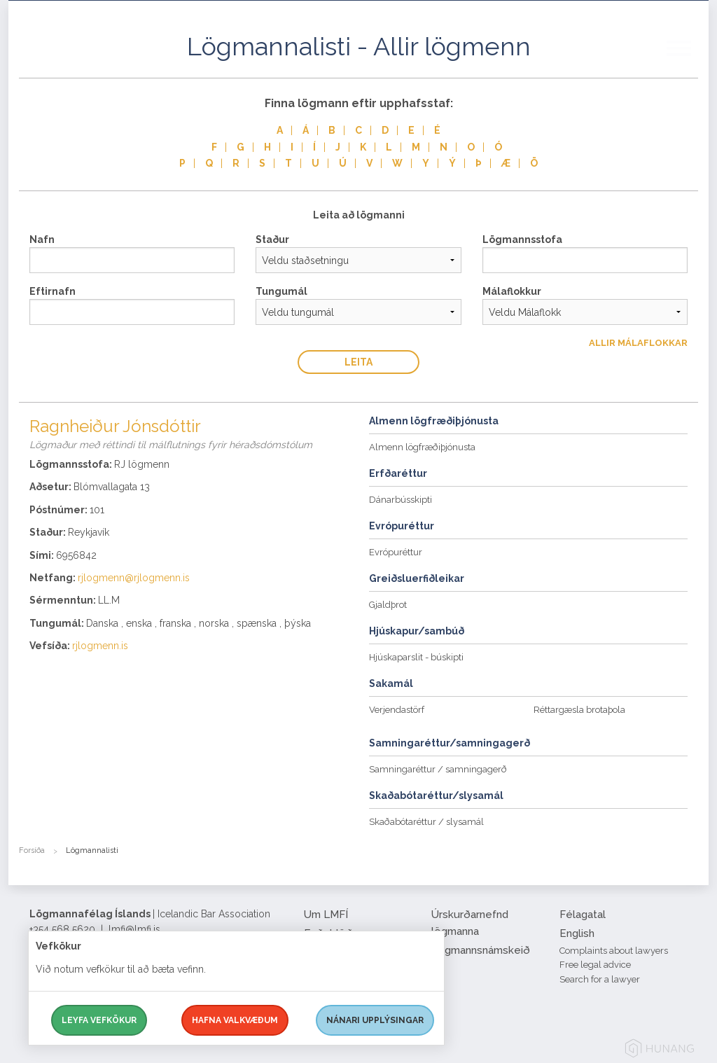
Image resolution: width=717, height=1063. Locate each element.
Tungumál (281, 291)
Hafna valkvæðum (235, 1020)
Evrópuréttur (395, 552)
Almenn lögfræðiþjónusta (422, 447)
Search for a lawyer (599, 979)
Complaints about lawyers (613, 950)
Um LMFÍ (326, 914)
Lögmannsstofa (522, 239)
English (576, 933)
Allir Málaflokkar (638, 343)
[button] (687, 62)
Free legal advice (595, 964)
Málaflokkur (511, 291)
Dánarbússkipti (400, 499)
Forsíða (32, 850)
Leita (358, 362)
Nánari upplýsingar (375, 1020)
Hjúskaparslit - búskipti (416, 657)
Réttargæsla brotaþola (579, 709)
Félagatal (582, 914)
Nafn (42, 239)
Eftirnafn (52, 291)
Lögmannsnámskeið (480, 950)
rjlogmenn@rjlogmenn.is (134, 577)
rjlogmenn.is (100, 645)
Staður (272, 239)
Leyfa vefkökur (99, 1020)
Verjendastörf (396, 709)
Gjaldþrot (388, 604)
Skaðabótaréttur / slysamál (426, 822)
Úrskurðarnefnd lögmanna (469, 923)
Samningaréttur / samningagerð (438, 769)
